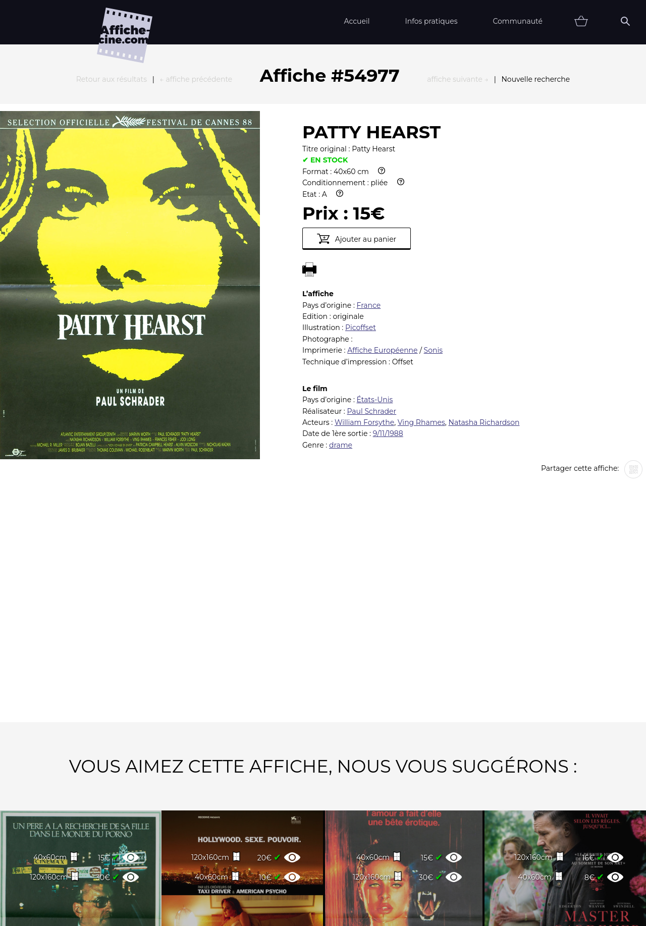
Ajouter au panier (356, 128)
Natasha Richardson (484, 311)
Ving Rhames (421, 311)
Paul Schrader (371, 300)
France (369, 194)
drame (340, 334)
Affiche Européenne (382, 239)
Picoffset (360, 216)
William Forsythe (364, 311)
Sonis (433, 239)
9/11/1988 (388, 322)
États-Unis (375, 288)
